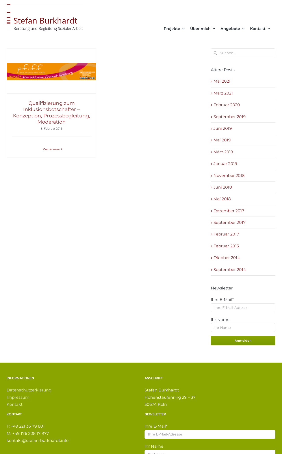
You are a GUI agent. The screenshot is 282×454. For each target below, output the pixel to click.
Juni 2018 (222, 187)
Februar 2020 (226, 104)
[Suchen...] (243, 52)
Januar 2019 (225, 163)
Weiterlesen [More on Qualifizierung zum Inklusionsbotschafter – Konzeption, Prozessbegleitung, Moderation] (51, 149)
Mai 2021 (221, 81)
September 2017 (229, 222)
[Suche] (215, 52)
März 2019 (223, 152)
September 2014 (229, 269)
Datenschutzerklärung (29, 390)
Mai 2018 (222, 198)
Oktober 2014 (226, 257)
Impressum (18, 397)
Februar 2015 (226, 246)
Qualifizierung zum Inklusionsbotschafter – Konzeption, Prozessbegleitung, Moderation (51, 112)
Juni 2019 (222, 128)
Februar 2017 (226, 234)
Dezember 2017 (228, 210)
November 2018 (229, 175)
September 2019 (229, 116)
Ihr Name (220, 319)
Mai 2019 (222, 140)
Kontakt (14, 404)
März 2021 (223, 93)
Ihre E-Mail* (222, 299)
